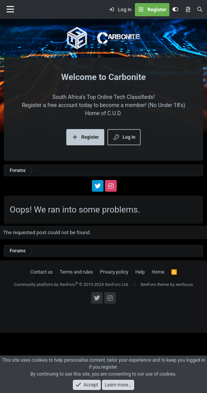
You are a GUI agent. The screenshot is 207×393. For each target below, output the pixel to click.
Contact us (41, 272)
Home (158, 272)
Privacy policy (114, 272)
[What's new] (187, 9)
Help (140, 272)
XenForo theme (154, 284)
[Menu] (10, 9)
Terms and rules (76, 272)
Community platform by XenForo (71, 284)
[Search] (199, 9)
